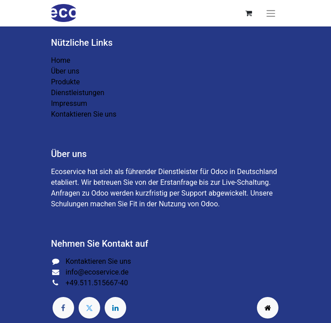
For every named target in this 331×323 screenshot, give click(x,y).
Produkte (65, 82)
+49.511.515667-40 (97, 283)
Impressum (69, 103)
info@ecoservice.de (97, 272)
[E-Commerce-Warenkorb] (249, 13)
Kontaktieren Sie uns (84, 114)
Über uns (65, 71)
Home (61, 60)
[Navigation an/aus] (270, 13)
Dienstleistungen (78, 92)
